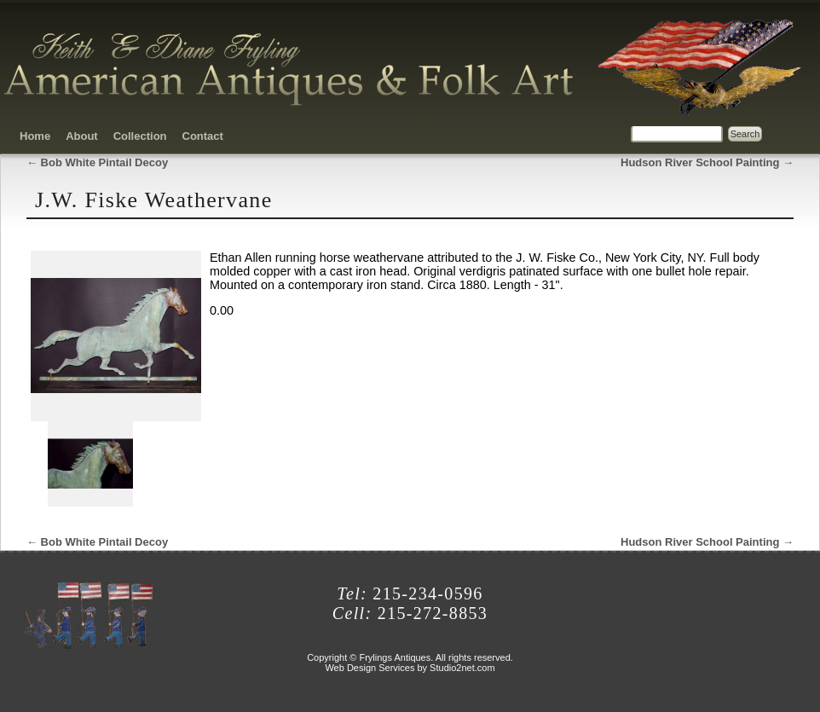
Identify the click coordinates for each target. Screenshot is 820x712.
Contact (202, 136)
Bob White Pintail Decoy (97, 162)
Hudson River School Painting (707, 162)
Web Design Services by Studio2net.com (409, 668)
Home (35, 136)
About (82, 136)
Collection (140, 136)
